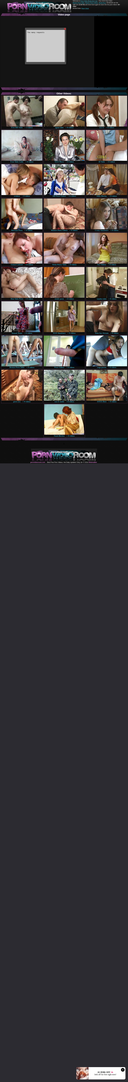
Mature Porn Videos (91, 2)
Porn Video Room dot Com (88, 1)
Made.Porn (102, 2)
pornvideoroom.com (37, 462)
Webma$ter (93, 462)
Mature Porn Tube (78, 2)
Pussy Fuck (85, 8)
